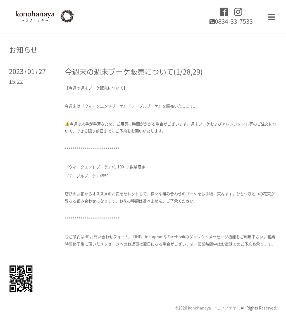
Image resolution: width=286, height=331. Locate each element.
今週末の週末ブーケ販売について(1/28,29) (134, 71)
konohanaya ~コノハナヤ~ (213, 308)
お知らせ (23, 49)
